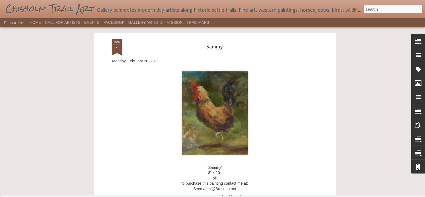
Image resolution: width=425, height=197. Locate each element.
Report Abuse (246, 194)
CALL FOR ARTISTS (62, 22)
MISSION (175, 22)
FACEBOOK (113, 22)
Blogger (230, 194)
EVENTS (92, 22)
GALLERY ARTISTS (145, 22)
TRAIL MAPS (198, 22)
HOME (35, 22)
